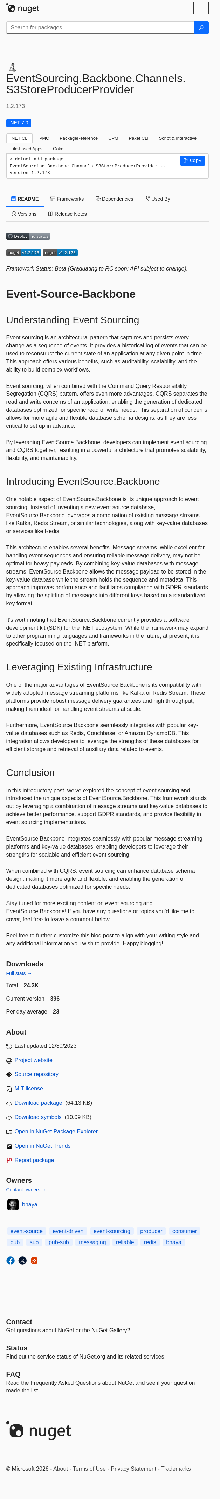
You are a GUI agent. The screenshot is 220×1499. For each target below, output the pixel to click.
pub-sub (59, 1242)
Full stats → (19, 973)
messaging (92, 1242)
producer (151, 1231)
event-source (27, 1231)
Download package (38, 1103)
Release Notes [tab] (67, 213)
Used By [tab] (157, 198)
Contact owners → (26, 1189)
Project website (34, 1060)
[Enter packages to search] (100, 27)
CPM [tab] (113, 138)
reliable (125, 1242)
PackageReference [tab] (79, 138)
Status (17, 1348)
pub (15, 1242)
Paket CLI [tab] (139, 138)
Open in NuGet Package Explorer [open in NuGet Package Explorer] (56, 1131)
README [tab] (25, 198)
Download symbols (38, 1117)
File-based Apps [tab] (27, 148)
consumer (184, 1231)
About (60, 1469)
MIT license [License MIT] (29, 1088)
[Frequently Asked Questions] (13, 1374)
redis (150, 1242)
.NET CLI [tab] (20, 138)
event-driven (68, 1231)
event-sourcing (112, 1231)
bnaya (29, 1205)
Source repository (37, 1074)
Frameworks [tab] (67, 198)
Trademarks (176, 1469)
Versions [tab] (24, 213)
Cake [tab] (58, 148)
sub (34, 1242)
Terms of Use (89, 1469)
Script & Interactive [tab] (178, 138)
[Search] (201, 27)
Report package (34, 1160)
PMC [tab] (44, 138)
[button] (192, 161)
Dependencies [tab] (114, 198)
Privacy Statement (133, 1469)
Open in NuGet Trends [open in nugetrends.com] (43, 1146)
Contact (19, 1322)
